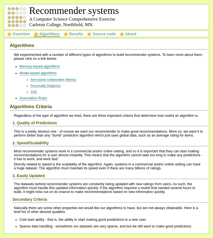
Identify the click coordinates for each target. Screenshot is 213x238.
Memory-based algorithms (39, 66)
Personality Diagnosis (46, 85)
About (130, 34)
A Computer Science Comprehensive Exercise (72, 19)
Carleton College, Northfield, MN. (61, 24)
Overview (21, 34)
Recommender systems (74, 10)
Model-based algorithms (38, 73)
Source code (104, 34)
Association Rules (33, 98)
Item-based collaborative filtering (53, 79)
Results (76, 34)
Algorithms (49, 34)
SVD (34, 91)
